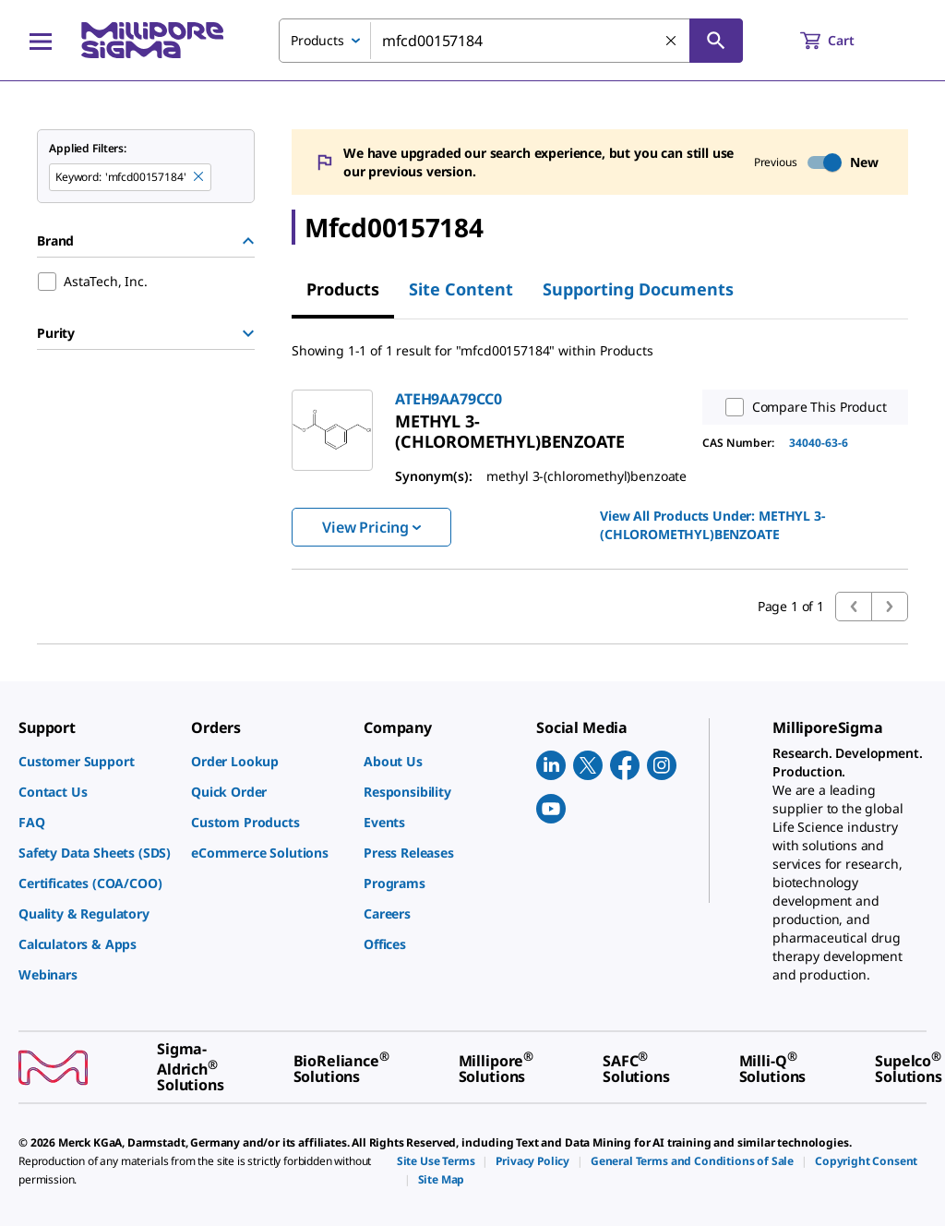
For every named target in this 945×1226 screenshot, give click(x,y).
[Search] (716, 40)
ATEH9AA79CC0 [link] (448, 399)
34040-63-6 (818, 443)
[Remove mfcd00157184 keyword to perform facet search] (199, 177)
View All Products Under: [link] (712, 525)
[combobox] (511, 40)
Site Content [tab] (461, 289)
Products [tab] (342, 289)
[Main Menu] (41, 41)
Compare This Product (802, 407)
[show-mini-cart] (844, 41)
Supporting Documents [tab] (638, 289)
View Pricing (371, 527)
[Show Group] (248, 333)
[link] (509, 431)
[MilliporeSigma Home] (152, 40)
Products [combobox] (317, 40)
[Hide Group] (248, 241)
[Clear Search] (671, 41)
